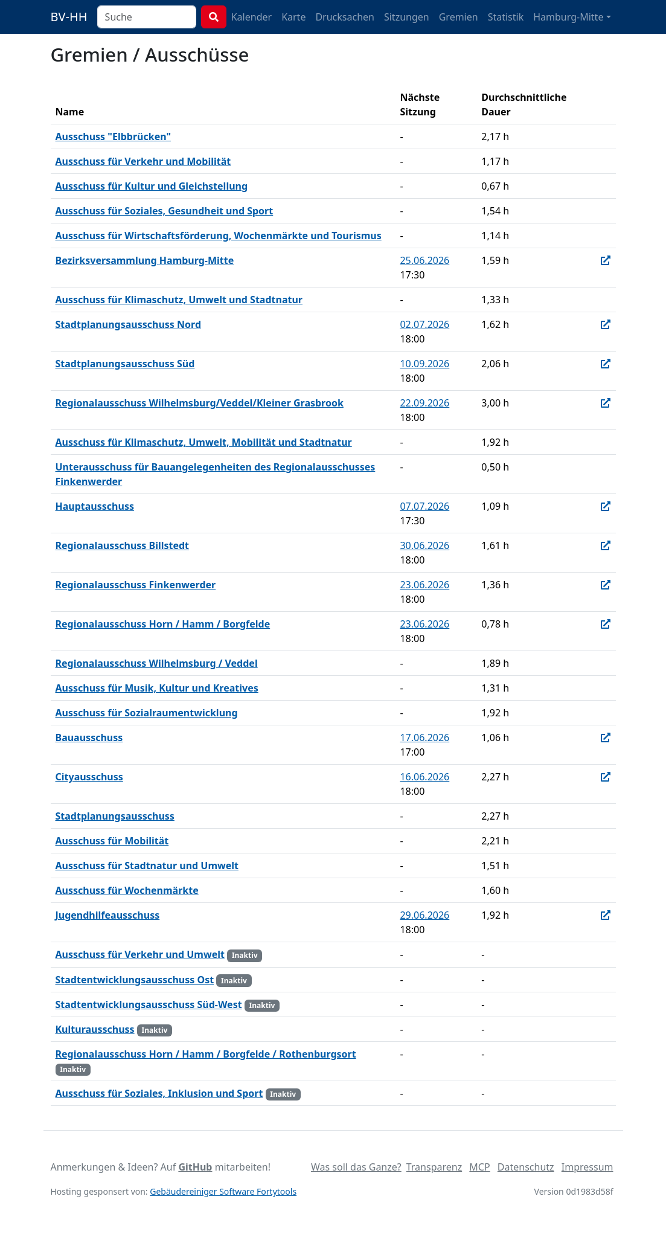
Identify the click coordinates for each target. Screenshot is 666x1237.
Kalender (251, 17)
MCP (479, 1167)
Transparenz (434, 1167)
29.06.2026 (424, 915)
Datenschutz (526, 1167)
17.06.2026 (424, 737)
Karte (293, 17)
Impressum (587, 1167)
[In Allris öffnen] (605, 260)
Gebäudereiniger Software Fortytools (223, 1191)
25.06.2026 (424, 260)
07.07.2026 (424, 506)
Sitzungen (406, 17)
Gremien (458, 17)
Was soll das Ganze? (356, 1167)
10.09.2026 (424, 363)
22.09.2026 (424, 403)
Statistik (506, 17)
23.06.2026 (424, 584)
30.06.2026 (424, 545)
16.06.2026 (424, 776)
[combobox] (146, 16)
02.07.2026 (424, 324)
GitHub (195, 1167)
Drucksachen (344, 17)
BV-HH (69, 16)
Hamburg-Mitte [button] (568, 17)
